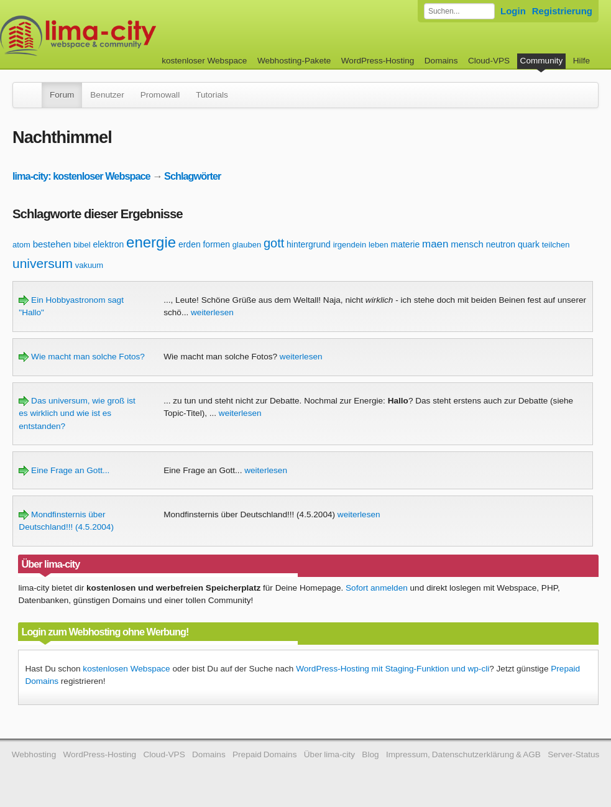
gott (274, 243)
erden (189, 244)
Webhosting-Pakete (294, 60)
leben (378, 244)
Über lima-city (329, 754)
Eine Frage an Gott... (64, 470)
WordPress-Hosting (378, 60)
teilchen (556, 244)
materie (405, 244)
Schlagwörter (192, 176)
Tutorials (212, 94)
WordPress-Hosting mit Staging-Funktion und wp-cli (392, 668)
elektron (108, 244)
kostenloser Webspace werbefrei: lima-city (124, 36)
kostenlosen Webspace (126, 668)
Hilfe (581, 60)
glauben (246, 244)
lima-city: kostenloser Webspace (81, 176)
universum (42, 263)
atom (21, 244)
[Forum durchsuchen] (459, 11)
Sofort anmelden (377, 588)
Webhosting (34, 754)
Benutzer (107, 94)
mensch (467, 244)
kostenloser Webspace (204, 60)
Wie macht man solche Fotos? (82, 356)
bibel (81, 244)
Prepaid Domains (264, 754)
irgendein (350, 244)
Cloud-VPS (489, 60)
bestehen (52, 244)
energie (151, 242)
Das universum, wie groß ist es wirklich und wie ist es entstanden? (77, 413)
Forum (62, 94)
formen (216, 244)
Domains (441, 60)
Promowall (160, 94)
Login (513, 11)
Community (541, 60)
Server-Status (573, 754)
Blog (370, 754)
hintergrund (309, 244)
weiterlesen (212, 312)
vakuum (89, 265)
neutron (500, 244)
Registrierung (562, 11)
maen (435, 244)
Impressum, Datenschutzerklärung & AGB (463, 754)
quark (529, 244)
